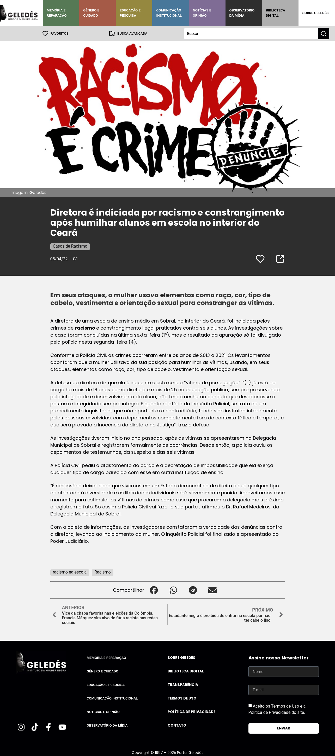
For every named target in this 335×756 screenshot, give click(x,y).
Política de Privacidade (191, 711)
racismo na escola (70, 571)
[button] (154, 590)
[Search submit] (323, 33)
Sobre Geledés (315, 13)
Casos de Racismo (70, 245)
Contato (177, 725)
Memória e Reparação (56, 12)
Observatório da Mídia (242, 12)
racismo (85, 327)
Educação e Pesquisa (130, 12)
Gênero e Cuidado (91, 12)
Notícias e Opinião (202, 12)
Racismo (102, 571)
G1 (75, 258)
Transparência (183, 684)
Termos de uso (182, 698)
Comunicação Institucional (169, 12)
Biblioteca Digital (275, 12)
